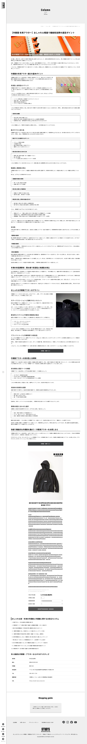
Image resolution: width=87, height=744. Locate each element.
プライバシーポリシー (34, 722)
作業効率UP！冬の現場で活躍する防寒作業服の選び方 (26, 648)
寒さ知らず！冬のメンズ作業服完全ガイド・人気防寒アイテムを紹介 (29, 639)
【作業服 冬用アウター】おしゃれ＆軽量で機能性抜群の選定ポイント (29, 645)
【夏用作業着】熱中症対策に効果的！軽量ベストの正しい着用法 (28, 634)
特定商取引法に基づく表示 (47, 722)
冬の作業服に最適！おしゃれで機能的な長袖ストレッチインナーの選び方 (30, 642)
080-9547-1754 (33, 673)
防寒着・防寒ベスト (45, 351)
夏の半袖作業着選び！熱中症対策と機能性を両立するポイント (27, 628)
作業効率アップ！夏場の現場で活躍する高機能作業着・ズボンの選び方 (29, 625)
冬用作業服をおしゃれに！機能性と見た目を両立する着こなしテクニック (30, 637)
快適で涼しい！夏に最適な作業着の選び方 (23, 622)
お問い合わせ (23, 722)
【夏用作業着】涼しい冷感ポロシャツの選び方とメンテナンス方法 (28, 631)
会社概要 (15, 722)
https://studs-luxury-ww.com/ (37, 681)
